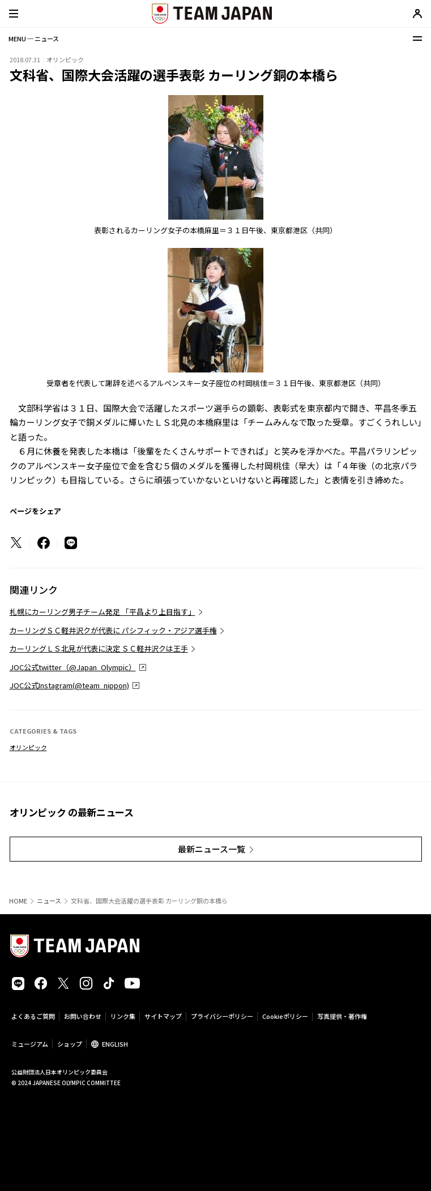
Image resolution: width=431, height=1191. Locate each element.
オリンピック (28, 747)
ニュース (49, 901)
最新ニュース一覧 (211, 849)
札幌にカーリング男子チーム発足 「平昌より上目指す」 (102, 611)
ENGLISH (115, 1043)
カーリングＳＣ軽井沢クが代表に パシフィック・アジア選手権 (113, 630)
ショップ (69, 1043)
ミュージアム (29, 1043)
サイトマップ (163, 1016)
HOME (18, 901)
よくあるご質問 (33, 1016)
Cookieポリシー (285, 1016)
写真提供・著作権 (342, 1016)
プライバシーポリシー (222, 1016)
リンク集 (122, 1016)
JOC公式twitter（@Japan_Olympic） (73, 667)
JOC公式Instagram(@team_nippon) (69, 685)
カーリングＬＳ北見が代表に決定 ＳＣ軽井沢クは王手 (99, 648)
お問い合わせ (82, 1016)
